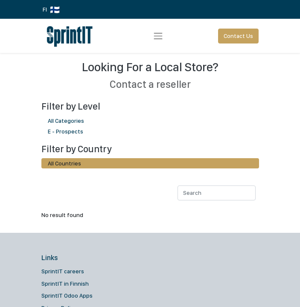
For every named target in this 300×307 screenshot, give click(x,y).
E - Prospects (150, 131)
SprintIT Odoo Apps (67, 295)
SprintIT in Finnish (65, 283)
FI (51, 9)
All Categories (150, 120)
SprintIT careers (62, 271)
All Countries (64, 163)
